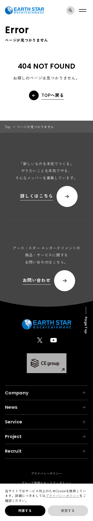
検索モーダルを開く (72, 10)
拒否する (68, 510)
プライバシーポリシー (63, 495)
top (8, 126)
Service (45, 422)
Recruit (45, 451)
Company (45, 393)
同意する (25, 510)
